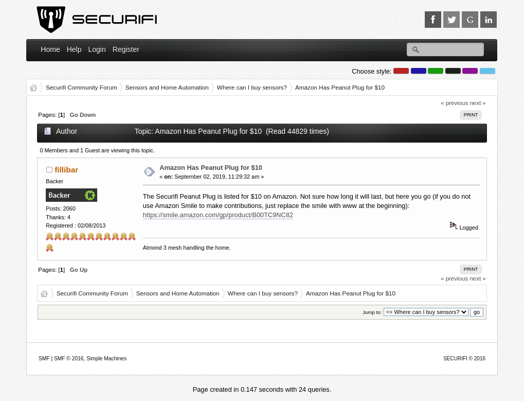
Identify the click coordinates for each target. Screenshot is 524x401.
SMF (44, 358)
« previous (454, 103)
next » (477, 103)
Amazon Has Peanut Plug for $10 (210, 167)
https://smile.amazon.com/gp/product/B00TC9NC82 (218, 215)
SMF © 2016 (69, 358)
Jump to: (372, 312)
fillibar (66, 169)
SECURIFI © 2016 (464, 358)
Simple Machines (106, 358)
